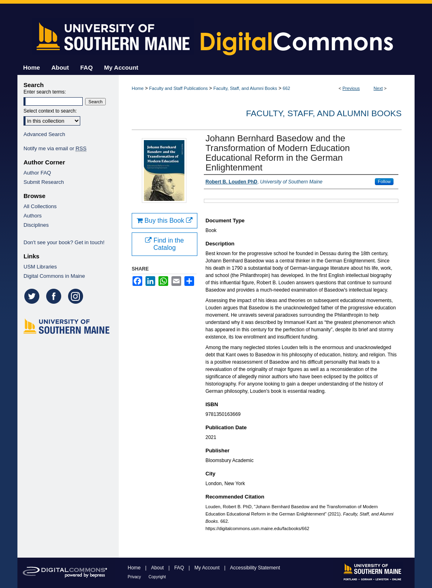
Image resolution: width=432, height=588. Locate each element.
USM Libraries (40, 267)
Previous (351, 88)
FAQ (179, 568)
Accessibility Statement (255, 568)
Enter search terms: (45, 92)
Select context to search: (50, 111)
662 (286, 88)
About (158, 568)
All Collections (40, 206)
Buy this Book (164, 220)
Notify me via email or (55, 148)
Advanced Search (44, 134)
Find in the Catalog (164, 244)
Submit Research (44, 182)
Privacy (135, 577)
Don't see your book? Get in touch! (64, 242)
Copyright (157, 577)
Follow (384, 181)
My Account (208, 568)
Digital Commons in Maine (54, 276)
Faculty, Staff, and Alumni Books (245, 88)
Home (137, 88)
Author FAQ (37, 173)
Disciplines (36, 225)
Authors (33, 216)
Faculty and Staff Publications (178, 88)
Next (378, 88)
